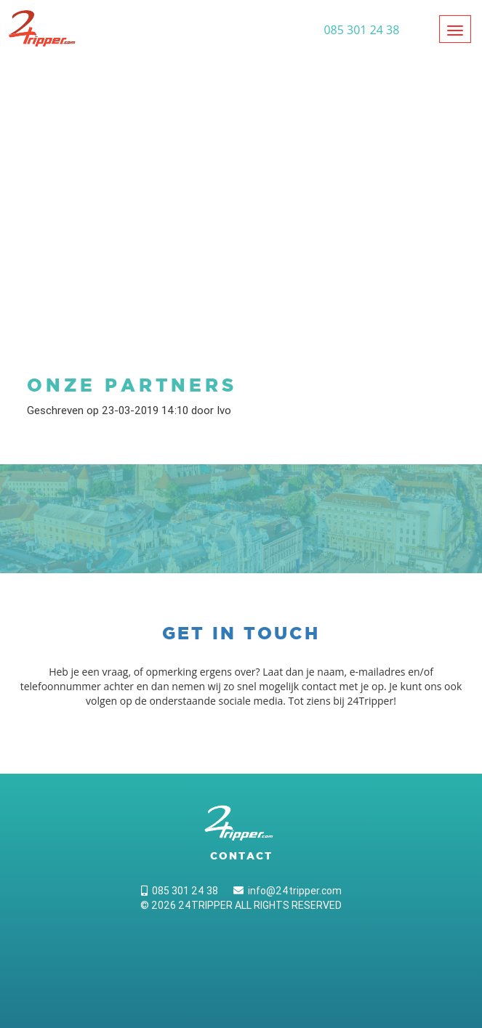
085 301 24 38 (179, 891)
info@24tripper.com (287, 891)
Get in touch (241, 633)
